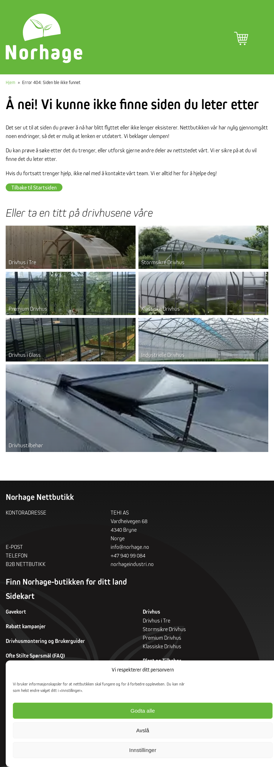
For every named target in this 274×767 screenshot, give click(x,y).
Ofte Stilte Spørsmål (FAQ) (35, 657)
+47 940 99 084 (128, 557)
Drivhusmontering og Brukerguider (45, 642)
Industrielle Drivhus (162, 356)
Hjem (10, 84)
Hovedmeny (261, 38)
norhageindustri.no (132, 565)
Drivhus (151, 613)
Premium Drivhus (28, 310)
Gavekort (16, 613)
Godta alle (143, 711)
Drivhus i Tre (22, 264)
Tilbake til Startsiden (34, 189)
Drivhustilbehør (26, 447)
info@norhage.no (130, 548)
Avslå (142, 730)
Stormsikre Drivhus (162, 264)
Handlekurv (241, 38)
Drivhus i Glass (25, 356)
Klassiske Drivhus (160, 310)
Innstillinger (142, 750)
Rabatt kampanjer (26, 628)
